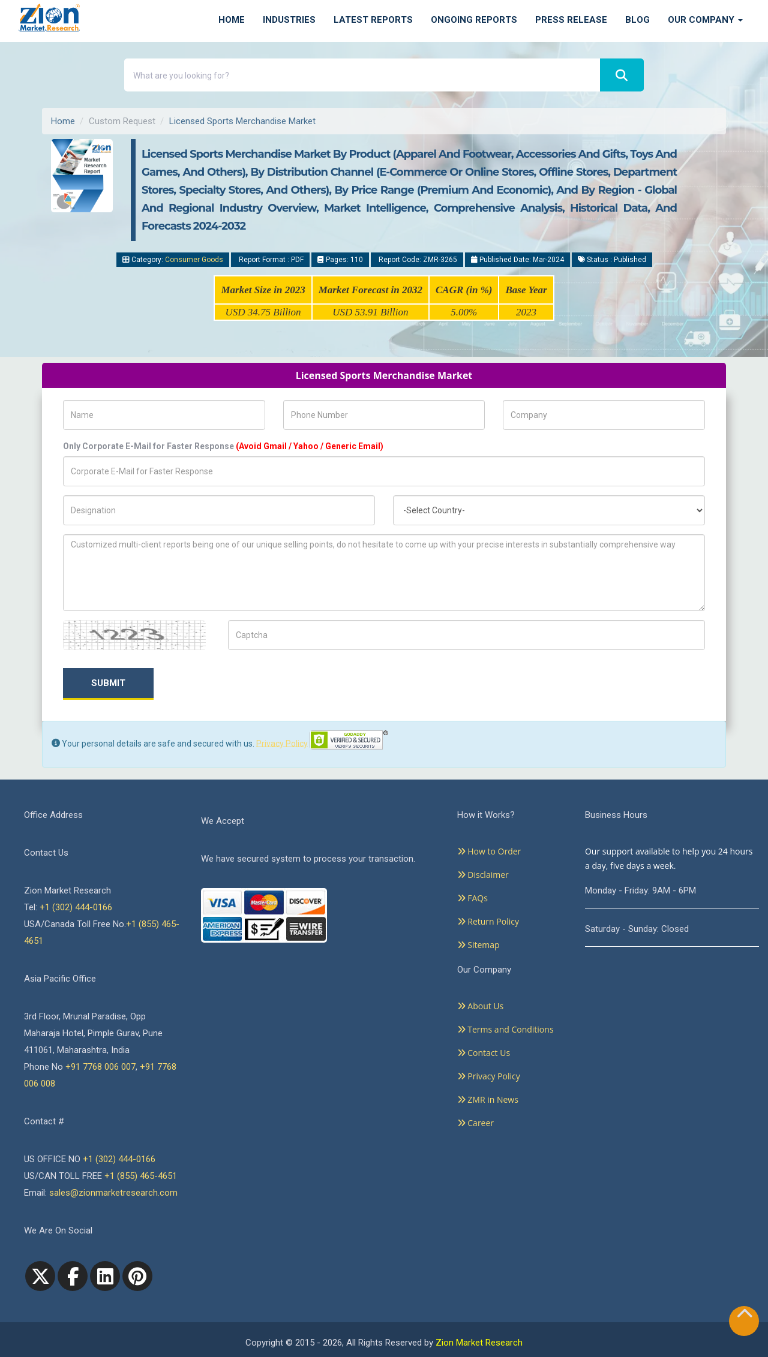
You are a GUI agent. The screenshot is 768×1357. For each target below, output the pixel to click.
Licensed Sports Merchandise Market (242, 121)
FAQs (472, 898)
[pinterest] (137, 1276)
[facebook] (73, 1276)
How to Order (489, 851)
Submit (108, 683)
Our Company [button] (705, 19)
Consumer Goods (194, 259)
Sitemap (478, 944)
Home (231, 19)
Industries (289, 19)
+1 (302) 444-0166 (76, 907)
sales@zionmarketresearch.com (113, 1192)
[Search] (622, 75)
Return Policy (488, 921)
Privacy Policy (282, 743)
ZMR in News (487, 1099)
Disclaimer (483, 874)
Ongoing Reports (474, 19)
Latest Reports (373, 19)
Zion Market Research (479, 1342)
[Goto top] (744, 1316)
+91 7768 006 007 (100, 1066)
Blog (637, 19)
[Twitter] (40, 1276)
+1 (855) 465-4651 (140, 1176)
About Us (480, 1006)
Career (475, 1123)
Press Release (571, 19)
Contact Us (483, 1052)
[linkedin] (105, 1276)
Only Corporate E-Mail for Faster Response (223, 446)
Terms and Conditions (505, 1029)
